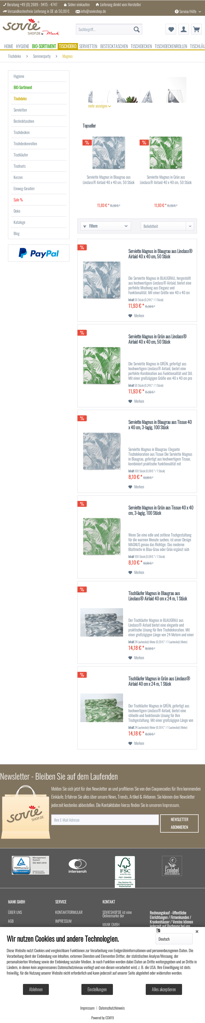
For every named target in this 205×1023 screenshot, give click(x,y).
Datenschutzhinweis (112, 1008)
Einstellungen (97, 989)
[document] (102, 959)
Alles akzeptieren (164, 989)
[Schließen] (197, 931)
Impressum (87, 1008)
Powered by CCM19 (102, 1017)
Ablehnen (36, 989)
